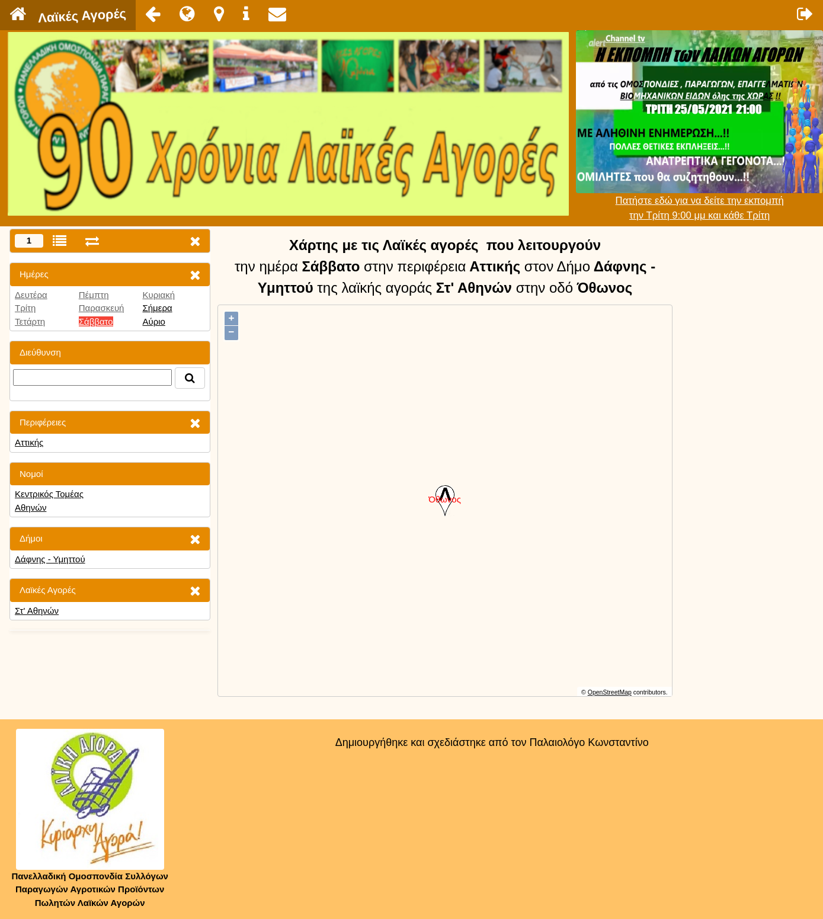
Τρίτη (25, 308)
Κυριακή (158, 295)
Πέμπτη (94, 295)
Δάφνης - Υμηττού (50, 559)
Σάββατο (96, 321)
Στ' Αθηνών (37, 611)
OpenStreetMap (610, 692)
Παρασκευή (101, 308)
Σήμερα (157, 308)
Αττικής (29, 442)
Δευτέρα (31, 295)
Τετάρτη (30, 321)
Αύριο (153, 321)
